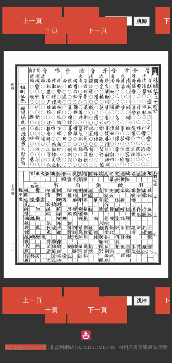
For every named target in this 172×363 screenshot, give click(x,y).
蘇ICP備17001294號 (25, 347)
